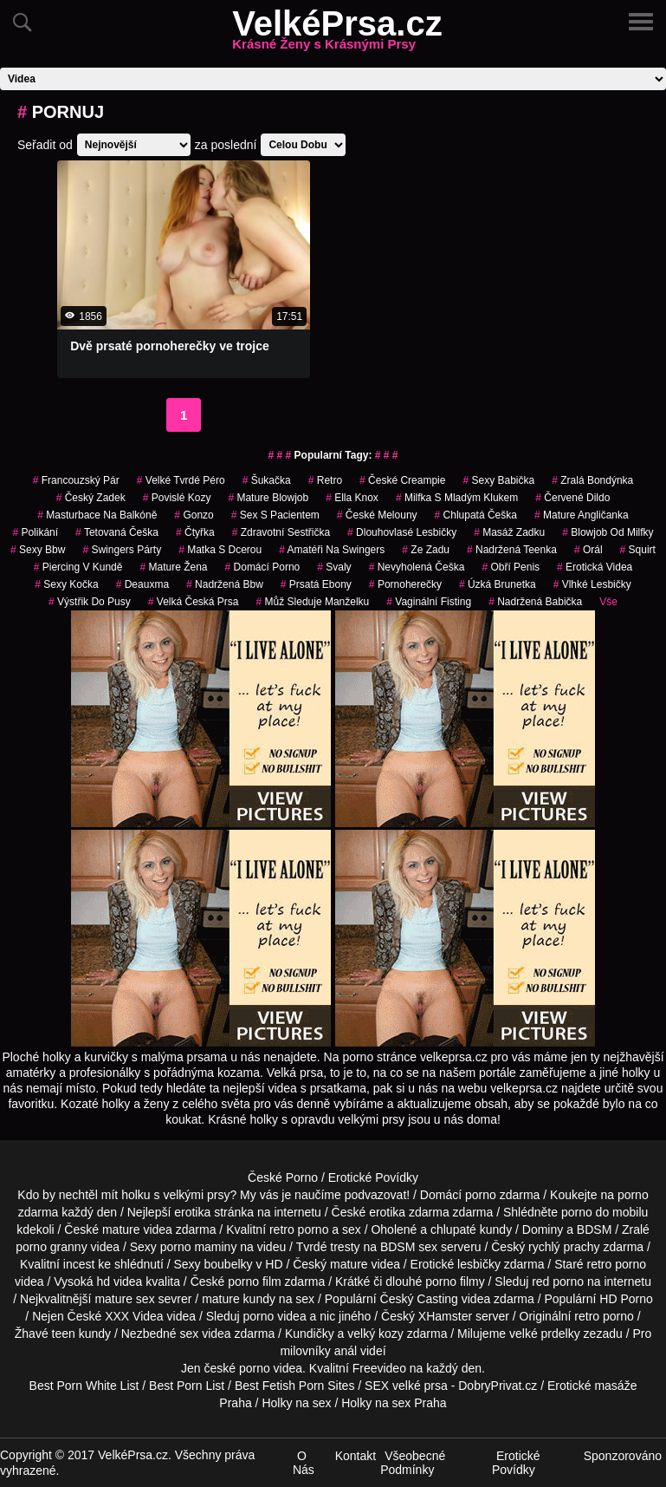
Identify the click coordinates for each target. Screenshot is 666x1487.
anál (345, 1351)
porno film (254, 1281)
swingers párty (121, 550)
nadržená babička (535, 602)
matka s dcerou (220, 550)
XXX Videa (134, 1316)
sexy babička (498, 480)
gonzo (193, 515)
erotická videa (594, 567)
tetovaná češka (116, 532)
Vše (608, 602)
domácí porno (263, 567)
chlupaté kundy (471, 1229)
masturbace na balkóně (97, 515)
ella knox (352, 498)
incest (79, 1264)
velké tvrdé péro (181, 480)
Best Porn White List (84, 1385)
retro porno (298, 1229)
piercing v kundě (78, 567)
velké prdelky (544, 1333)
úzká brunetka (497, 584)
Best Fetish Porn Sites (295, 1385)
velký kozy (375, 1333)
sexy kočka (66, 584)
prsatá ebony (316, 584)
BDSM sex (408, 1247)
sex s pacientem (275, 515)
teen (63, 1333)
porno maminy (198, 1247)
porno (480, 1195)
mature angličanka (581, 515)
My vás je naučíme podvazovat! (325, 1195)
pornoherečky (405, 584)
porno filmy (454, 1281)
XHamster (445, 1316)
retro (325, 480)
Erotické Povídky (373, 1177)
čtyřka (195, 532)
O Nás (303, 1463)
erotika (192, 1212)
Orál (588, 550)
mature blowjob (268, 498)
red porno (558, 1281)
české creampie (402, 480)
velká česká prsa (193, 602)
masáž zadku (509, 532)
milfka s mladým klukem (457, 498)
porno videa (275, 1316)
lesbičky (479, 1264)
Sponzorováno (623, 1456)
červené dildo (572, 498)
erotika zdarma (409, 1212)
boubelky (228, 1264)
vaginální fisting (428, 602)
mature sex (124, 1299)
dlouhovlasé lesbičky (401, 532)
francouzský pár (76, 480)
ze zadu (425, 550)
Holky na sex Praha (393, 1403)
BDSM (594, 1229)
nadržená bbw (224, 584)
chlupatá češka (476, 515)
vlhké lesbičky (592, 584)
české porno (236, 1368)
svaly (334, 567)
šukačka (266, 480)
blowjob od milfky (607, 532)
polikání (35, 532)
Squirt (638, 550)
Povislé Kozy (177, 498)
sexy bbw (37, 550)
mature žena (173, 567)
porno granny (51, 1247)
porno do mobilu (604, 1212)
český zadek (91, 498)
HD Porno (625, 1299)
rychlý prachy (563, 1247)
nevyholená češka (417, 567)
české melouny (377, 515)
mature (121, 1229)
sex (188, 1333)
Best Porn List (186, 1385)
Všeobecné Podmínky (412, 1463)
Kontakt (355, 1456)
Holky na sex (296, 1403)
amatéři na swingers (332, 550)
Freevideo (379, 1368)
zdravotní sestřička (281, 532)
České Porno (283, 1177)
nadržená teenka (512, 550)
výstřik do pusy (89, 602)
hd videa (119, 1281)
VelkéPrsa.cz (337, 33)
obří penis (511, 567)
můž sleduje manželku (313, 602)
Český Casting (419, 1299)
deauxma (142, 584)
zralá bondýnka (592, 480)
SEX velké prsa (406, 1385)
